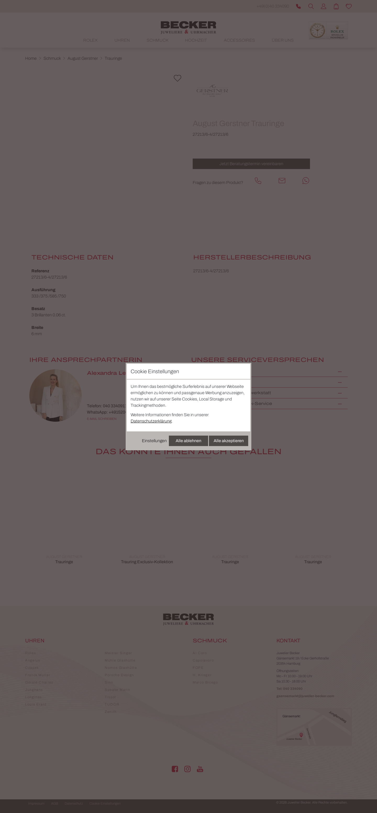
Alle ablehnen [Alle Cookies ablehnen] (188, 440)
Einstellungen (154, 440)
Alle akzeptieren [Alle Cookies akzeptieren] (229, 440)
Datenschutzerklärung (151, 421)
